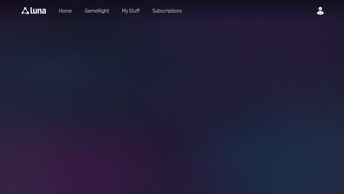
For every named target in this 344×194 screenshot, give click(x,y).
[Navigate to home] (65, 10)
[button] (33, 10)
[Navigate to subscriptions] (167, 10)
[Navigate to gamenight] (96, 10)
